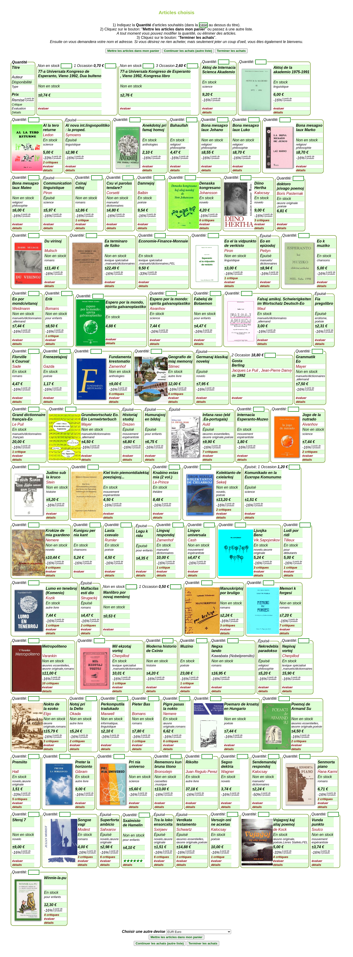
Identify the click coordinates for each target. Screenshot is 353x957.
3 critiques (261, 220)
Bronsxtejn (163, 772)
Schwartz (184, 829)
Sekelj (221, 482)
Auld (206, 424)
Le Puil (18, 424)
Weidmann (21, 309)
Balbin (143, 193)
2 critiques (50, 162)
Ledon (48, 135)
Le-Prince (161, 482)
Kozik (50, 598)
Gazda (48, 366)
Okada (75, 714)
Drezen (128, 424)
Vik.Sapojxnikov (267, 540)
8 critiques (53, 567)
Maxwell (107, 714)
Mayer (301, 366)
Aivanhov (157, 309)
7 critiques (210, 452)
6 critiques (207, 220)
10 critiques (50, 683)
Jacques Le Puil (245, 370)
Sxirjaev (160, 829)
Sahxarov (108, 829)
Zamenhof (117, 366)
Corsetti (113, 193)
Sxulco (317, 829)
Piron (47, 193)
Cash (192, 540)
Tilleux (289, 540)
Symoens (73, 135)
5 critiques (19, 799)
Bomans (52, 309)
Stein (50, 482)
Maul (261, 309)
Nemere (52, 540)
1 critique (82, 220)
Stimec (174, 366)
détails (207, 112)
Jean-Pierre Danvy (276, 370)
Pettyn (265, 251)
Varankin (49, 656)
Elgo (47, 714)
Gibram (81, 772)
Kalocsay (261, 193)
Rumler (111, 540)
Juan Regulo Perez (201, 772)
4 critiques (280, 857)
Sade (16, 366)
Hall (15, 772)
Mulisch (50, 251)
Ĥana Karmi (327, 772)
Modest (84, 829)
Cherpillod (120, 656)
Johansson (208, 193)
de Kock (280, 829)
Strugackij (89, 598)
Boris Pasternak (290, 193)
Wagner (227, 772)
